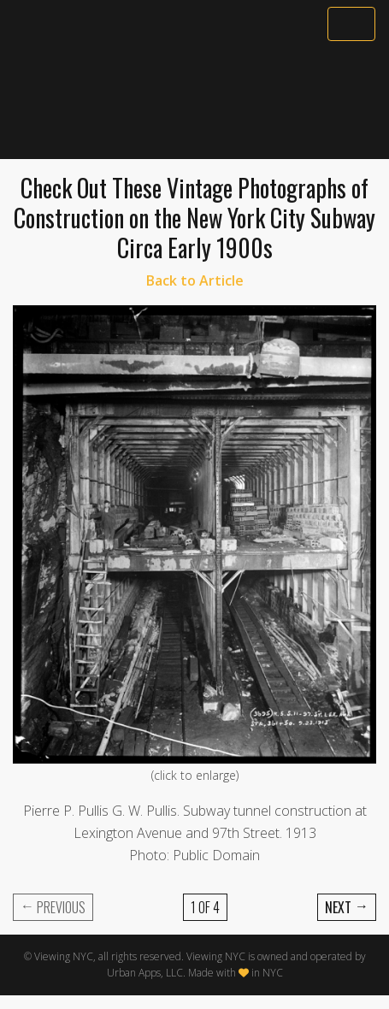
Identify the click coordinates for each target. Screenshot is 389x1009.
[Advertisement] (194, 100)
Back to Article (195, 280)
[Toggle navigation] (351, 24)
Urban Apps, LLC (145, 972)
